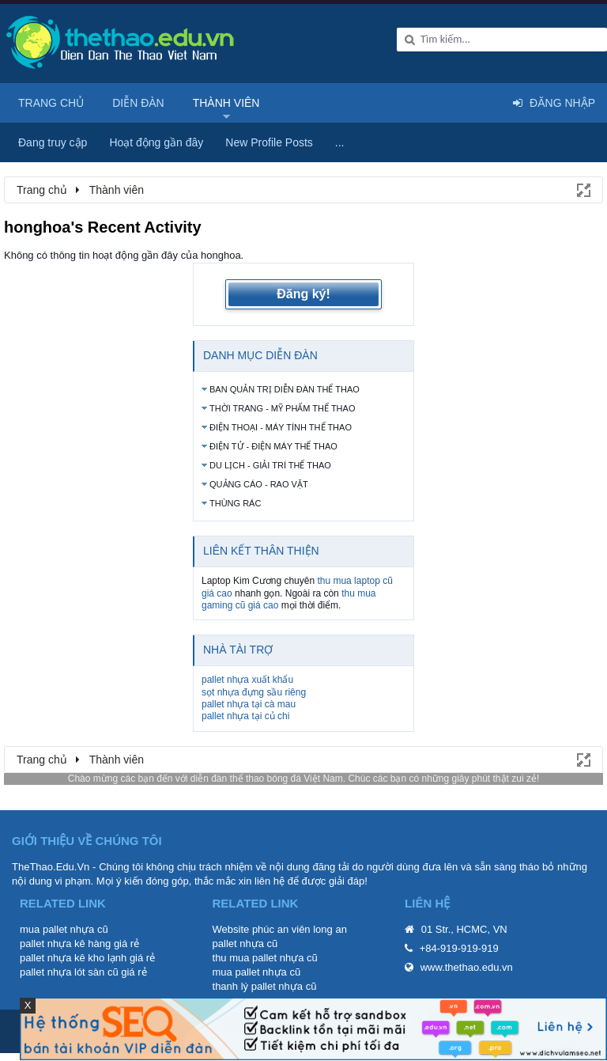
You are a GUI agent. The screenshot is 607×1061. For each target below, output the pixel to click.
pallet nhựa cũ (245, 943)
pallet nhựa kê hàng (65, 943)
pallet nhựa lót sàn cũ (69, 972)
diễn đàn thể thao (227, 778)
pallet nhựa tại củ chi (245, 716)
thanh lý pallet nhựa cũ (265, 986)
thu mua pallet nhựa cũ (265, 958)
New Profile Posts (268, 142)
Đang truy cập (52, 142)
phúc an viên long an (299, 929)
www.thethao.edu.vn (466, 967)
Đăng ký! (303, 294)
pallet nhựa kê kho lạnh (73, 958)
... (340, 142)
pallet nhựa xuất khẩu (247, 679)
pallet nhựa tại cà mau (249, 704)
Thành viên (226, 103)
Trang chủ (51, 103)
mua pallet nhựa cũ (64, 929)
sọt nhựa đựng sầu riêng (254, 692)
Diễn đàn (138, 103)
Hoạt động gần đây (156, 142)
